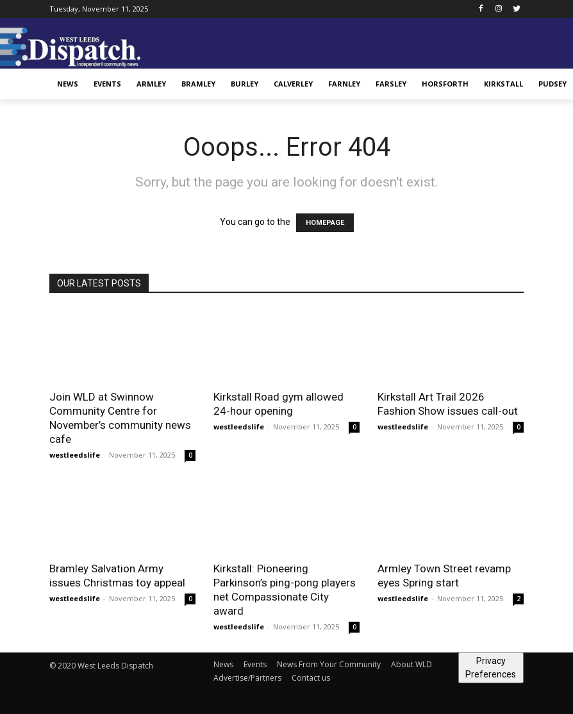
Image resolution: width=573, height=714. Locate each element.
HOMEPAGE (325, 223)
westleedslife (74, 455)
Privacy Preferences (490, 667)
